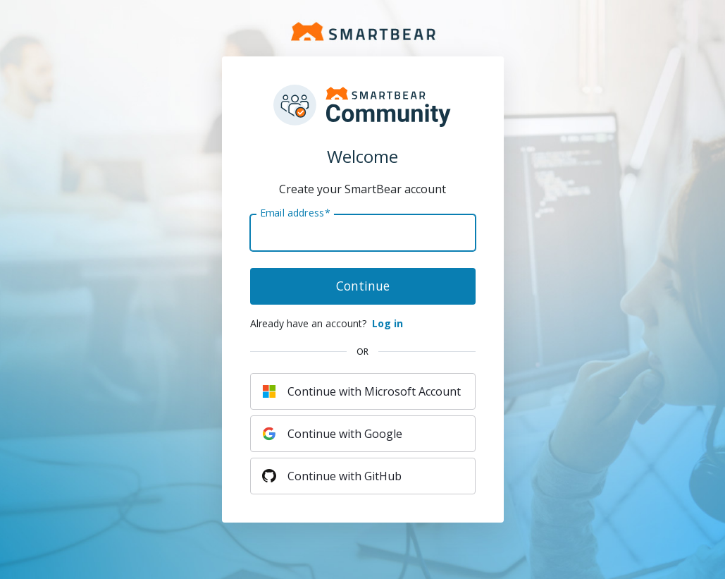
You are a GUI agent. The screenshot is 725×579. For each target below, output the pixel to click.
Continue (363, 285)
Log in (387, 323)
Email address (295, 213)
